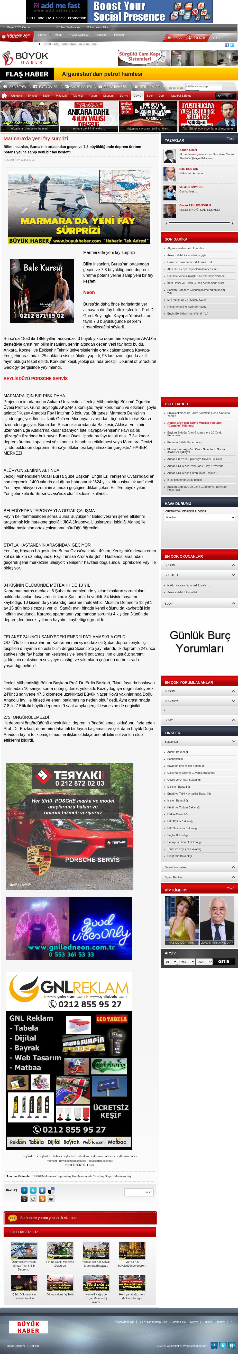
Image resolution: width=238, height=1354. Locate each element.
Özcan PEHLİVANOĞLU (195, 205)
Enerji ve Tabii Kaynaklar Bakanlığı (189, 793)
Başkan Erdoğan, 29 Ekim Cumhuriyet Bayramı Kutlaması (197, 488)
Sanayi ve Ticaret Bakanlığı (184, 842)
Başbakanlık (175, 758)
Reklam (119, 34)
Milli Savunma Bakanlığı (182, 828)
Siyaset (32, 95)
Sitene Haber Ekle (18, 34)
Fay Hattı (72, 1176)
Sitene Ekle (178, 1321)
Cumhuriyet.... (188, 191)
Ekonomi (108, 95)
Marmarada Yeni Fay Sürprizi (96, 1176)
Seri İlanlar (147, 85)
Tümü (230, 138)
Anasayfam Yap (124, 1321)
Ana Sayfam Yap (70, 27)
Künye (42, 34)
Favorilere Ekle (99, 27)
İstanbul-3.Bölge (181, 95)
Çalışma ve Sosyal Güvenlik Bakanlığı (191, 772)
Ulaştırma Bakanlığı (179, 856)
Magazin (61, 95)
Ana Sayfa (16, 85)
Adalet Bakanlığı (177, 751)
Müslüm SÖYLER (191, 187)
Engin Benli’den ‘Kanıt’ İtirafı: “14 (187, 313)
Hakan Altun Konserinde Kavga (186, 306)
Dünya (124, 95)
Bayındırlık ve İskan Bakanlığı (186, 765)
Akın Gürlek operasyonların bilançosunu (192, 269)
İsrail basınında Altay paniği (184, 479)
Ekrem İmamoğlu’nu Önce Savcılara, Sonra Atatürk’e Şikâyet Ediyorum (206, 156)
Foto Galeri (48, 85)
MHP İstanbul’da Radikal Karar (186, 299)
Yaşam (93, 95)
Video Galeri (81, 85)
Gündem (16, 95)
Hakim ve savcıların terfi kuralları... (189, 585)
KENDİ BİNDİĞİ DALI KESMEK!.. (200, 209)
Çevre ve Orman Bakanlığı (184, 779)
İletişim (101, 34)
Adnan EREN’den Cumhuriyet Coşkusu (191, 472)
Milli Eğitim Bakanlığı (180, 821)
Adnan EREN (188, 150)
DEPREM (38, 1176)
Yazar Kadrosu (79, 34)
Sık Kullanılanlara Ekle (153, 1321)
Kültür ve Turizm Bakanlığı (183, 807)
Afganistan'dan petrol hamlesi (70, 44)
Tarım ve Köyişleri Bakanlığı (184, 849)
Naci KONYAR (188, 169)
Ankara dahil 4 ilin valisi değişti (186, 255)
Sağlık (46, 95)
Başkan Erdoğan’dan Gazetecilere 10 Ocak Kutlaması (194, 434)
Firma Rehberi (114, 85)
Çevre (137, 95)
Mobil (58, 34)
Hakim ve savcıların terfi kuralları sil (189, 262)
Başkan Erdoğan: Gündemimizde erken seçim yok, (196, 291)
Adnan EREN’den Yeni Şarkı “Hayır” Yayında (195, 465)
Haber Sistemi (16, 1345)
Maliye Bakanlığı (177, 814)
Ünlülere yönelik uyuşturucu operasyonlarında (196, 276)
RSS (232, 1321)
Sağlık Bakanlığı (177, 835)
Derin (162, 95)
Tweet (148, 1192)
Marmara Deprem (55, 1176)
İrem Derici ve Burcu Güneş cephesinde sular (195, 282)
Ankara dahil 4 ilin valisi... (183, 592)
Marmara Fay (123, 1176)
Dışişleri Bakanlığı (178, 786)
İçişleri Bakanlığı (177, 800)
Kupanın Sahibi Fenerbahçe (184, 442)
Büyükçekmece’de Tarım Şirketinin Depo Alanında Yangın (198, 414)
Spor (150, 95)
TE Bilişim (33, 1345)
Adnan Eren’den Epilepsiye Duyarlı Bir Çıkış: (195, 458)
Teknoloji (77, 95)
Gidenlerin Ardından (191, 173)
